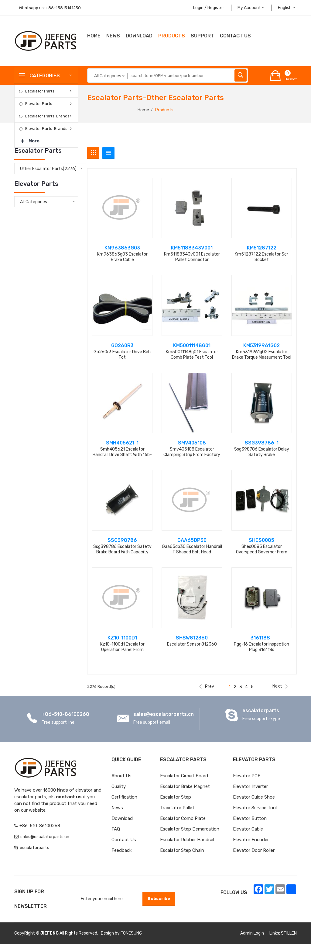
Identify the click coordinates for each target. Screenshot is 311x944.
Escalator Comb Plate (183, 818)
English (286, 7)
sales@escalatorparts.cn (163, 714)
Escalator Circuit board (184, 776)
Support (202, 36)
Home (94, 36)
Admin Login (252, 933)
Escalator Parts (39, 91)
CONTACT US (235, 36)
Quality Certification (124, 792)
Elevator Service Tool (255, 807)
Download (139, 36)
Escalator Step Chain (182, 850)
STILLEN (289, 933)
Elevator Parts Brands (46, 128)
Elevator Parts (38, 103)
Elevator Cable (248, 829)
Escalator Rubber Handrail (187, 839)
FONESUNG (131, 933)
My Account (251, 7)
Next (280, 686)
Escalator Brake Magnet (185, 786)
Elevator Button (250, 818)
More (30, 139)
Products (171, 36)
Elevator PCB (247, 776)
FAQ (115, 829)
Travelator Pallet (177, 807)
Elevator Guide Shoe (254, 797)
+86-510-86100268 (65, 714)
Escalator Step (175, 797)
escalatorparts (260, 710)
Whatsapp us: (50, 7)
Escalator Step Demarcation (189, 829)
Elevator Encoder (251, 839)
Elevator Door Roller (254, 850)
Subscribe (158, 898)
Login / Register (208, 7)
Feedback (121, 850)
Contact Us (123, 839)
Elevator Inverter (250, 786)
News (113, 36)
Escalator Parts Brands (47, 116)
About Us (121, 776)
